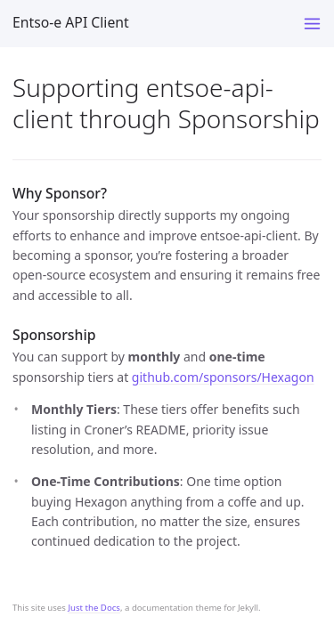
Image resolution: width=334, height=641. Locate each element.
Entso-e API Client (70, 22)
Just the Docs (94, 607)
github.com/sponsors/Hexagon (223, 377)
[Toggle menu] (312, 23)
